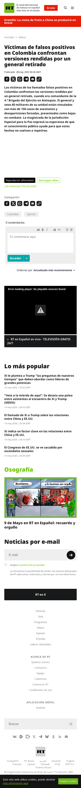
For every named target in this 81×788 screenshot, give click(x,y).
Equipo (40, 673)
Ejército (31, 214)
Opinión (40, 633)
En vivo (51, 8)
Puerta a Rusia (43, 767)
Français (17, 764)
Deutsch (56, 761)
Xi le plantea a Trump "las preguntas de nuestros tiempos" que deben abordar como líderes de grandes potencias (39, 379)
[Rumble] (21, 737)
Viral (40, 616)
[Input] (40, 554)
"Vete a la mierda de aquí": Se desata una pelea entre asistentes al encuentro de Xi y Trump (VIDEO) (38, 398)
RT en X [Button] (40, 595)
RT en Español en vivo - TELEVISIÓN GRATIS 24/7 (38, 341)
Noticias (40, 611)
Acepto (27, 565)
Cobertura (40, 679)
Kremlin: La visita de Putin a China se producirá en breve (40, 21)
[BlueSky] (47, 737)
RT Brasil (29, 761)
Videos (40, 628)
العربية (43, 761)
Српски (31, 764)
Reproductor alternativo (20, 180)
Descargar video (49, 180)
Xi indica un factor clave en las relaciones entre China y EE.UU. (38, 433)
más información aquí (15, 783)
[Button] (65, 8)
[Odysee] (27, 737)
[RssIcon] (60, 737)
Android (40, 708)
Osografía (18, 469)
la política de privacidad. (31, 565)
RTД (57, 764)
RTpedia (40, 639)
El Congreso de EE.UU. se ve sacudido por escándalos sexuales (33, 449)
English (70, 761)
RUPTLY (70, 764)
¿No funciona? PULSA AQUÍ (20, 186)
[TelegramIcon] (40, 737)
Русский (45, 764)
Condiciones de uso (40, 690)
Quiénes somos (40, 662)
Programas (40, 622)
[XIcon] (34, 737)
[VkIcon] (15, 737)
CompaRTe (13, 761)
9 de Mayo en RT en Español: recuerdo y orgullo (39, 525)
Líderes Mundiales (40, 644)
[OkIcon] (53, 737)
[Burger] (72, 8)
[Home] (9, 8)
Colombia (12, 214)
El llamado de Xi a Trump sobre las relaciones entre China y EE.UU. (36, 417)
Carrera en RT (40, 684)
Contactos (40, 668)
